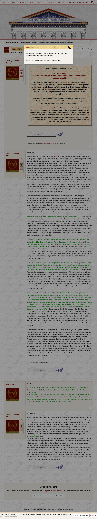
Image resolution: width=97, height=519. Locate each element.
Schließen (93, 515)
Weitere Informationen (81, 515)
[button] (70, 54)
